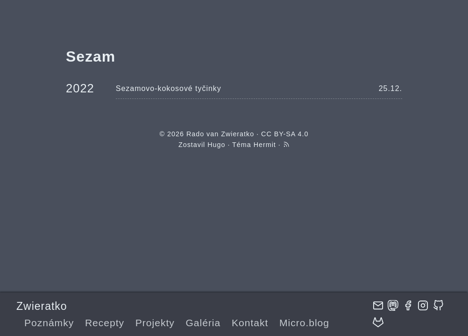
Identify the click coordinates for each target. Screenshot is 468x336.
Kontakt (250, 322)
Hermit (265, 144)
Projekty (155, 322)
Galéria (202, 322)
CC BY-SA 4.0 (284, 134)
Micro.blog (304, 322)
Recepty (104, 322)
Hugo (216, 144)
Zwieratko (41, 306)
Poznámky (49, 322)
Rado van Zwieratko (220, 134)
